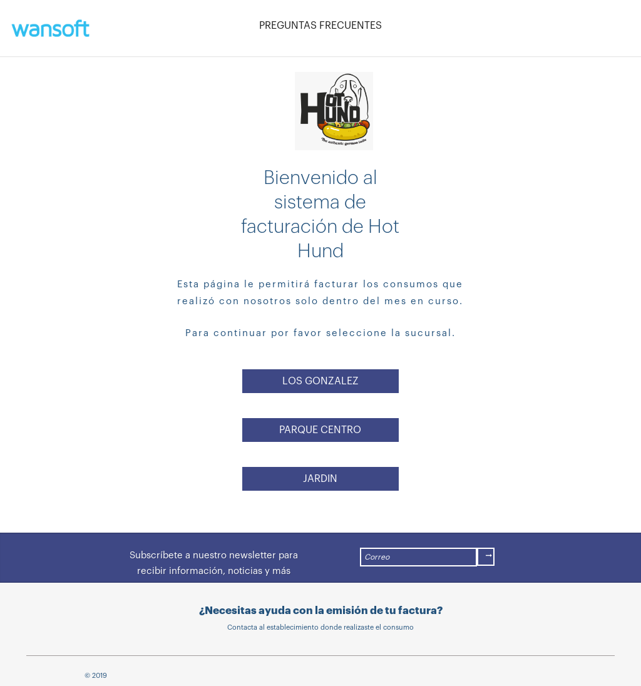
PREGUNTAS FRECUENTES (320, 26)
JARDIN (320, 479)
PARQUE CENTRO (320, 430)
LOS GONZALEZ (320, 381)
